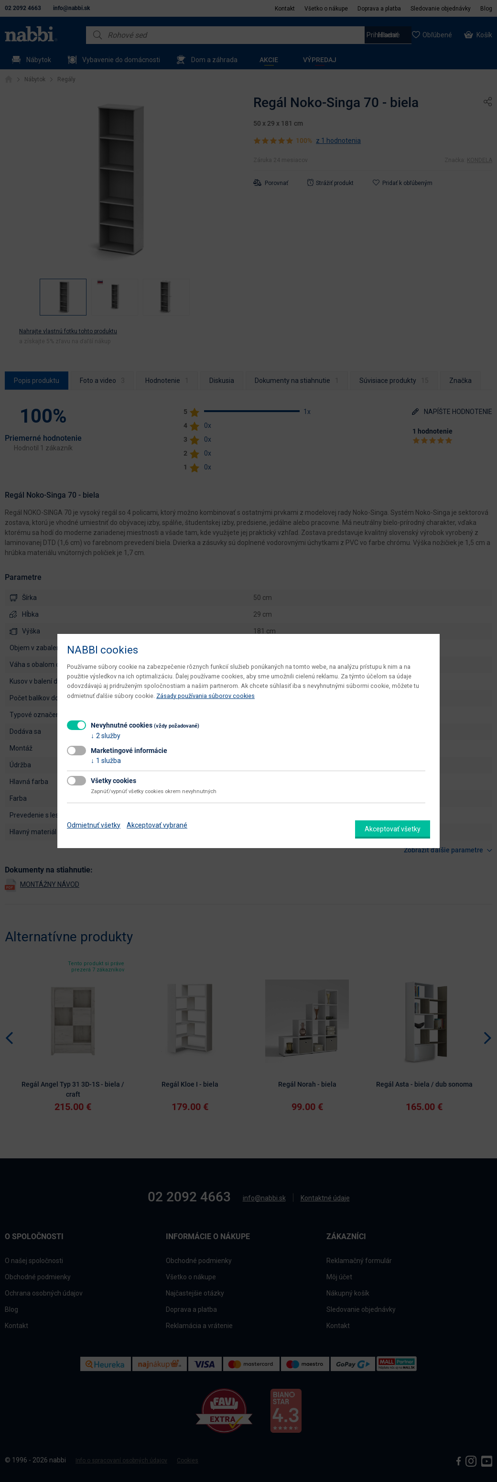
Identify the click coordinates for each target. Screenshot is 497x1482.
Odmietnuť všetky (93, 825)
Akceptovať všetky (393, 829)
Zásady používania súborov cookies (205, 695)
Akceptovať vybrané (157, 825)
